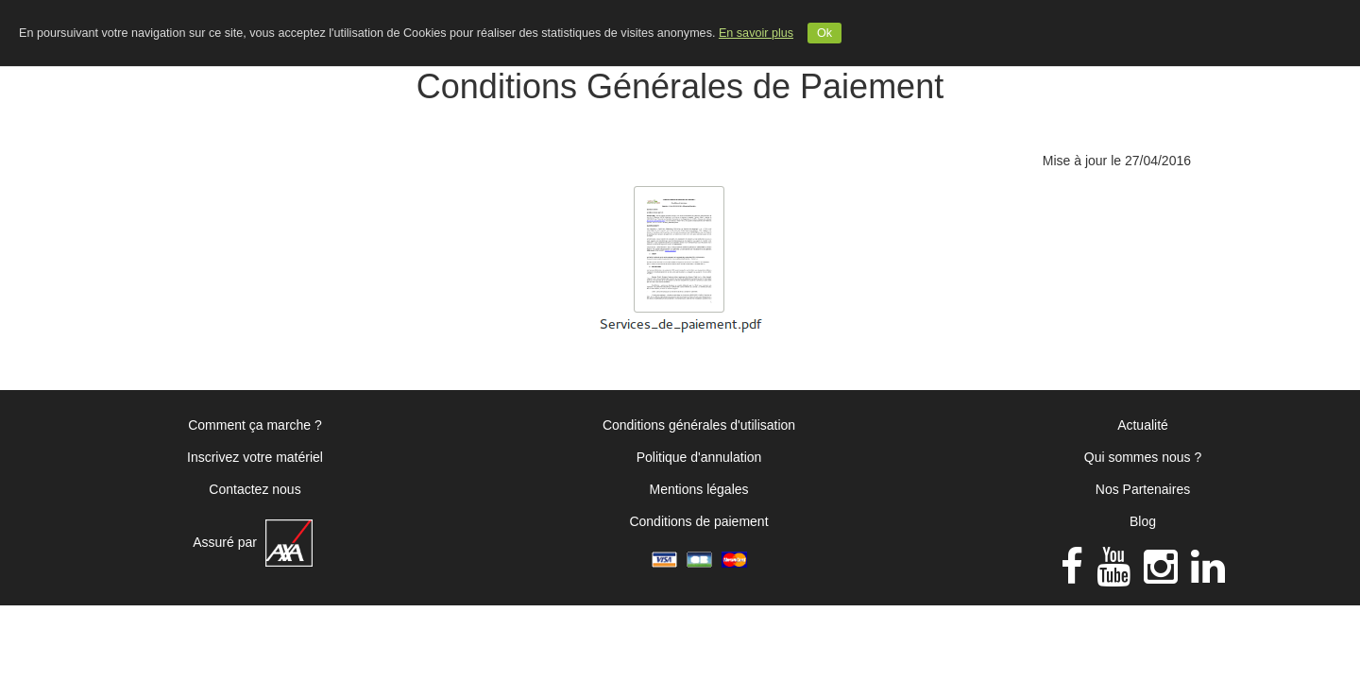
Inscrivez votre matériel (255, 457)
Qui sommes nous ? (1143, 457)
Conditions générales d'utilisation (699, 425)
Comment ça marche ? (255, 425)
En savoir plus (756, 33)
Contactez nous (254, 489)
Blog (1143, 521)
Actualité (1142, 425)
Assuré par (253, 542)
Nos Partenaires (1143, 489)
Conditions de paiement (698, 521)
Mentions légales (698, 489)
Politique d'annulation (699, 457)
